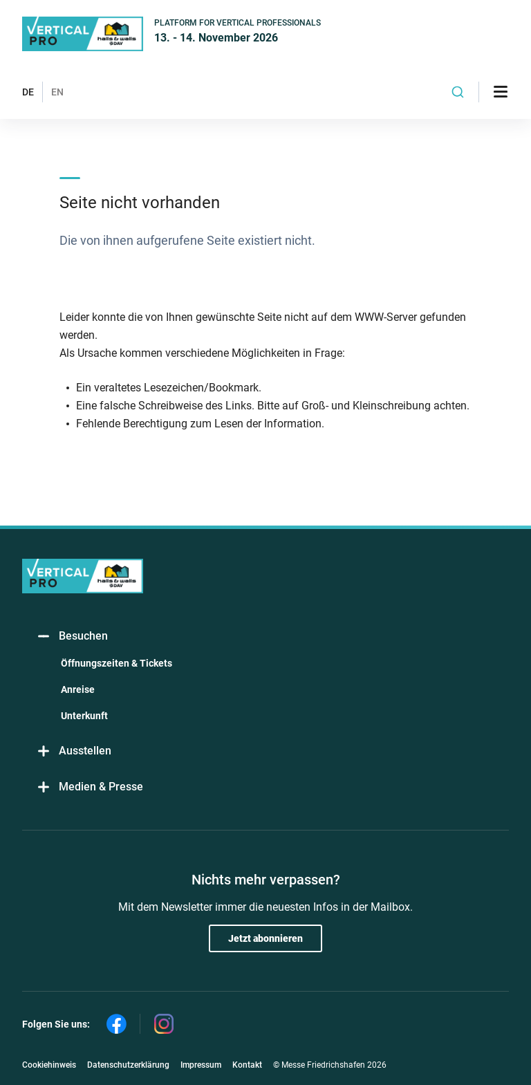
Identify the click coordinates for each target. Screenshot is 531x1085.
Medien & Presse (89, 787)
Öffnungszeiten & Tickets (116, 663)
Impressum (200, 1065)
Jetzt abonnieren (265, 938)
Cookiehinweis (49, 1065)
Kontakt (247, 1065)
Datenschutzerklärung (128, 1065)
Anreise (78, 689)
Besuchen (72, 636)
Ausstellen (73, 751)
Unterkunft (84, 715)
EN (57, 92)
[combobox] (457, 92)
